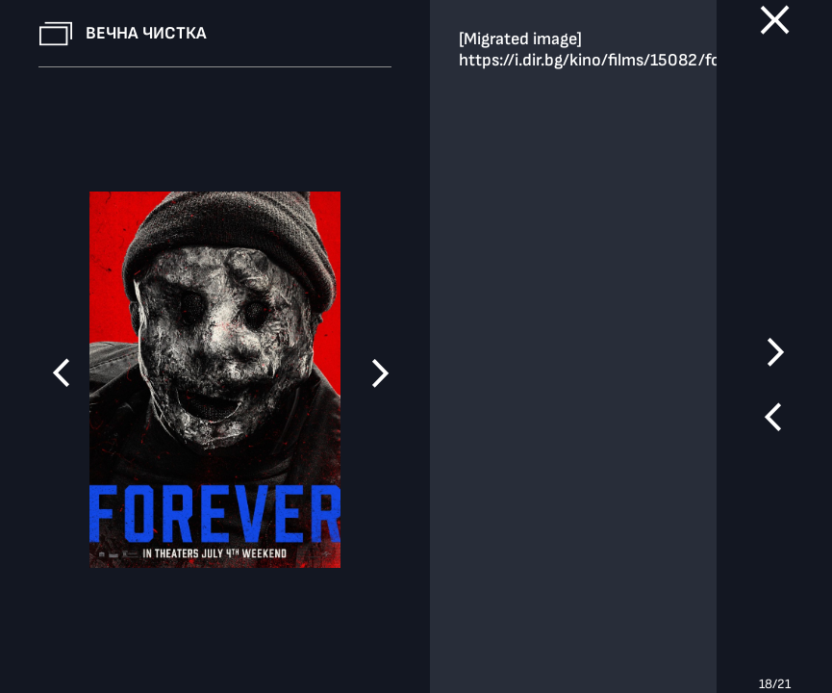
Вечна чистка (146, 33)
